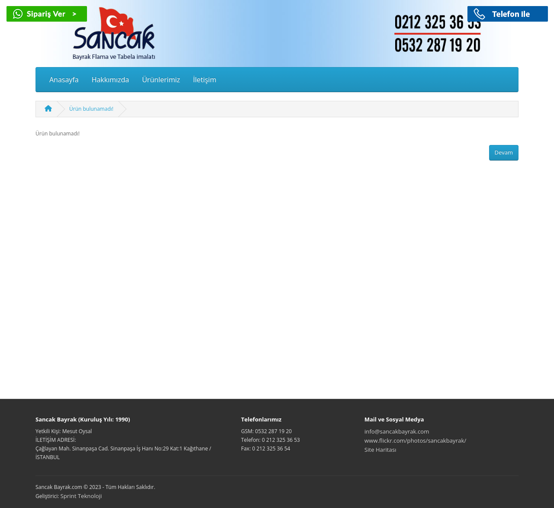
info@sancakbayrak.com (396, 431)
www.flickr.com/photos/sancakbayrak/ (415, 440)
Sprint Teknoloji (81, 496)
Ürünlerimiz (161, 79)
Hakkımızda (110, 79)
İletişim (204, 79)
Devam (504, 152)
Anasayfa (64, 79)
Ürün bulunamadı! (91, 109)
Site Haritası (380, 449)
